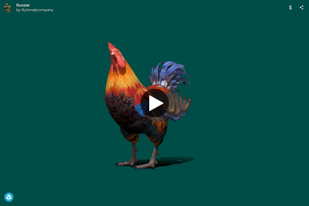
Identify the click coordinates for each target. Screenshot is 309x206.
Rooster (23, 5)
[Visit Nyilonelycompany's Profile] (7, 7)
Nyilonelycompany (37, 9)
